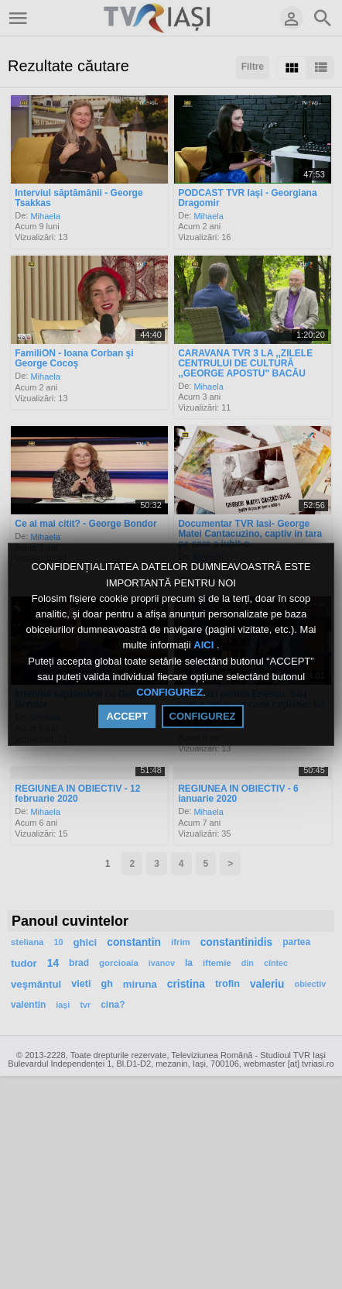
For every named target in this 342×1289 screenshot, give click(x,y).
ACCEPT (126, 716)
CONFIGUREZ (169, 692)
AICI (205, 645)
